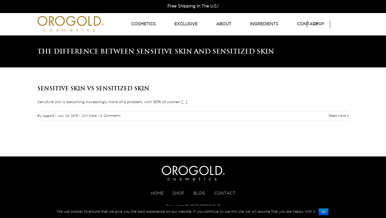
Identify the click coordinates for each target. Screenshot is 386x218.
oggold (48, 115)
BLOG (199, 193)
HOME (157, 193)
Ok (324, 212)
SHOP (178, 193)
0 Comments (110, 115)
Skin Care (89, 115)
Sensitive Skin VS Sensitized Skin (93, 88)
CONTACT (224, 193)
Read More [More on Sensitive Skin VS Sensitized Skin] (337, 115)
